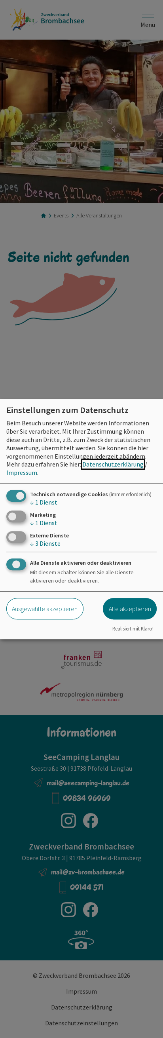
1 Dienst (43, 502)
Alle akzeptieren (130, 609)
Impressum (21, 472)
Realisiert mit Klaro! (133, 629)
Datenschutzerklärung (113, 464)
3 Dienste (45, 543)
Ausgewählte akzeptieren (45, 609)
